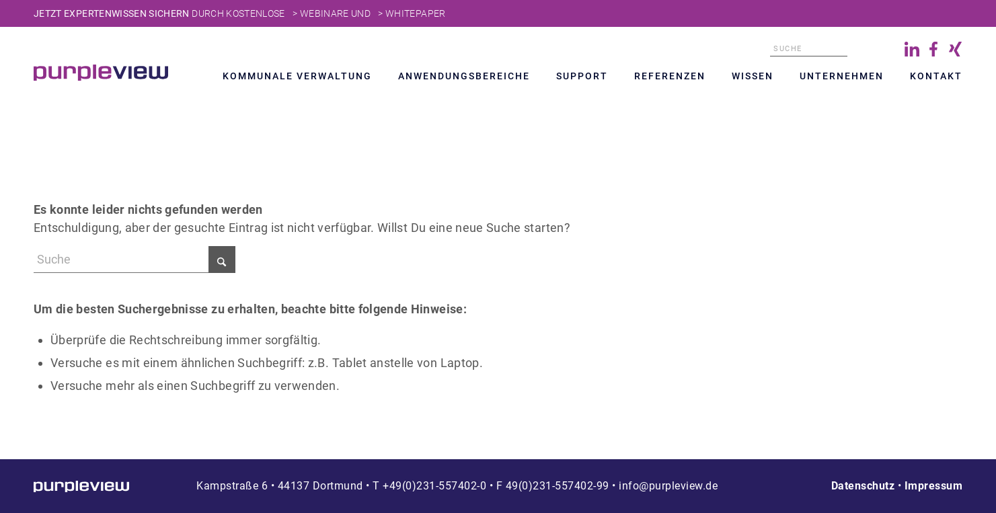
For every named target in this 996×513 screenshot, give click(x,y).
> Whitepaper (411, 13)
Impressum (934, 485)
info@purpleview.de (668, 485)
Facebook (933, 49)
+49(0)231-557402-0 (434, 485)
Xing (955, 49)
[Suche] (808, 49)
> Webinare (321, 13)
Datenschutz (863, 485)
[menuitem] (297, 78)
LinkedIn (912, 49)
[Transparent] (101, 73)
